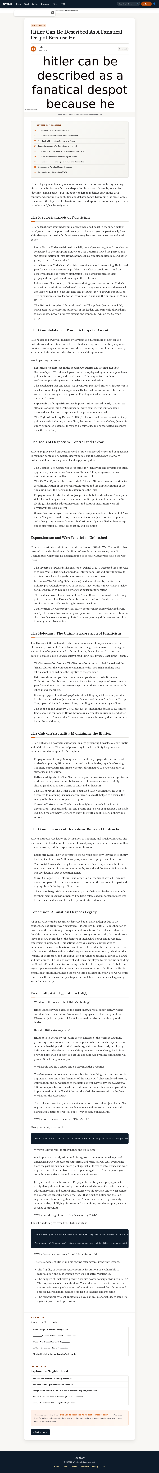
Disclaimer (45, 4)
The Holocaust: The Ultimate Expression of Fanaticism (61, 151)
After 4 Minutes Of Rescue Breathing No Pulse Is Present (58, 1396)
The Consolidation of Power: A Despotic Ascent (58, 136)
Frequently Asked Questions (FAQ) (52, 172)
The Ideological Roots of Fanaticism (53, 130)
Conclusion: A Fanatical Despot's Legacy (55, 167)
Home (18, 4)
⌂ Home (146, 4)
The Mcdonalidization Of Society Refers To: (52, 1378)
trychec (7, 3)
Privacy (55, 4)
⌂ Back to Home (40, 1432)
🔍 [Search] (138, 4)
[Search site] (128, 4)
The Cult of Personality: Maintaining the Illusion (57, 156)
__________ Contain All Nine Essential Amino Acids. (55, 1336)
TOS (63, 4)
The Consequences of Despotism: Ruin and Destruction (61, 162)
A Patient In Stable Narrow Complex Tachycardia (54, 1354)
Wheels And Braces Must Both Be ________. (51, 1342)
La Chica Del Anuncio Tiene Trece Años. (50, 1348)
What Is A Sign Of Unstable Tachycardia (50, 1329)
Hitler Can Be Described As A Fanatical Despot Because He (86, 1415)
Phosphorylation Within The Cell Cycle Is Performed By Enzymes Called (65, 1390)
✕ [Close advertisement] (155, 13)
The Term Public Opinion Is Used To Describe (53, 1384)
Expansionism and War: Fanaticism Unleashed (57, 146)
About (26, 4)
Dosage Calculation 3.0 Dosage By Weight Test (54, 1403)
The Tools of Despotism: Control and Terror (56, 141)
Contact (35, 4)
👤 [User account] (154, 4)
